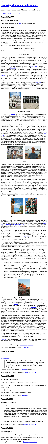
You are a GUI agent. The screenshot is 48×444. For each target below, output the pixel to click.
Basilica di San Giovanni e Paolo (22, 224)
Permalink (26, 347)
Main (9, 13)
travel (10, 114)
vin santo (33, 307)
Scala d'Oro (13, 68)
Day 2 (20, 23)
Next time (3, 339)
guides (13, 114)
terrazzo (38, 82)
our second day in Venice (26, 345)
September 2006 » (16, 13)
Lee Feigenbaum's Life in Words (19, 5)
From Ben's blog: (5, 358)
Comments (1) (33, 372)
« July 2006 (4, 13)
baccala (16, 304)
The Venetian (26, 236)
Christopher (24, 369)
